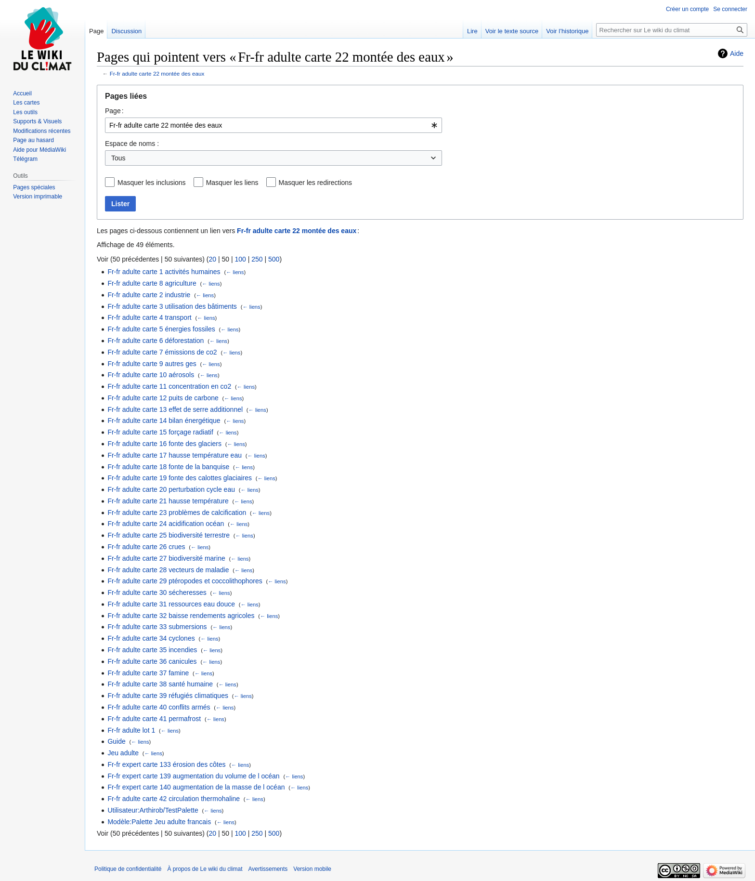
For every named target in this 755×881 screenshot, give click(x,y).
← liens (235, 272)
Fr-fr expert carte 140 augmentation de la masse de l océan (196, 787)
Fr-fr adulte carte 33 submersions (157, 627)
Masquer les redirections (315, 182)
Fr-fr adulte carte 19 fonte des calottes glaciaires (179, 478)
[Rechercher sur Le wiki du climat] (671, 30)
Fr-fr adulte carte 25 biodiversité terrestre (168, 535)
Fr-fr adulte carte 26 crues (146, 547)
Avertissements (268, 869)
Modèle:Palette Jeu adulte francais (159, 822)
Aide (736, 53)
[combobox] (273, 125)
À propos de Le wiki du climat (204, 869)
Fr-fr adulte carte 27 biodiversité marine (166, 558)
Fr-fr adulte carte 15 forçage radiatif (160, 432)
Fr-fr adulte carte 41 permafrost (154, 719)
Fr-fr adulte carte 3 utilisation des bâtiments (171, 306)
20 (212, 259)
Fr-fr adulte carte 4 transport (149, 317)
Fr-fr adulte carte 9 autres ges (151, 364)
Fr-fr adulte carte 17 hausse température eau (174, 455)
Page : (114, 111)
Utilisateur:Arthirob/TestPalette (152, 810)
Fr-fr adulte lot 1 (131, 730)
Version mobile (312, 869)
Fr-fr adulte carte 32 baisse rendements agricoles (180, 615)
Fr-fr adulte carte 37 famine (148, 673)
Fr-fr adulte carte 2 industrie (148, 295)
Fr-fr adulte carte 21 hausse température (167, 501)
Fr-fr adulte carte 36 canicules (151, 661)
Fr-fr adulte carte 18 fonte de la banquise (168, 467)
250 (256, 259)
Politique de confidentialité (127, 869)
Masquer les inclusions (151, 182)
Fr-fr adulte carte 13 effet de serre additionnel (175, 409)
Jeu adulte (123, 753)
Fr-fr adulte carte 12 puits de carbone (162, 398)
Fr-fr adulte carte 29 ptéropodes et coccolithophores (184, 581)
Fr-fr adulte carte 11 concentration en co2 (169, 386)
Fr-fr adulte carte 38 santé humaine (160, 684)
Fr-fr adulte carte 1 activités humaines (163, 272)
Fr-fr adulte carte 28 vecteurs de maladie (168, 570)
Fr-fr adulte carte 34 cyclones (151, 638)
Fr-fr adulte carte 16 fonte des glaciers (164, 443)
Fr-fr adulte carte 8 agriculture (151, 283)
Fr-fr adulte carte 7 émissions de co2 (162, 352)
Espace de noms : (132, 143)
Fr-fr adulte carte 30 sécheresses (156, 592)
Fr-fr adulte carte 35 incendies (152, 650)
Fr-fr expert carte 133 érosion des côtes (166, 764)
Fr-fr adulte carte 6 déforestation (155, 340)
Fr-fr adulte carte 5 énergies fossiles (161, 329)
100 (240, 259)
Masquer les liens (232, 182)
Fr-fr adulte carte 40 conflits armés (158, 707)
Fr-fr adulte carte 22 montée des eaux (157, 73)
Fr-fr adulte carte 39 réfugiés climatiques (167, 695)
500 (273, 259)
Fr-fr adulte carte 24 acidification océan (165, 523)
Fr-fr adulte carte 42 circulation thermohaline (173, 798)
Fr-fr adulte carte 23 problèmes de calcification (176, 512)
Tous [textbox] (118, 158)
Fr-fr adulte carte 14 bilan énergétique (163, 420)
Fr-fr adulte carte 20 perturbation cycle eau (171, 489)
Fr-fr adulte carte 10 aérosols (150, 375)
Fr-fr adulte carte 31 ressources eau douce (171, 604)
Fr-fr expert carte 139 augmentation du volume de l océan (193, 776)
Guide (116, 741)
